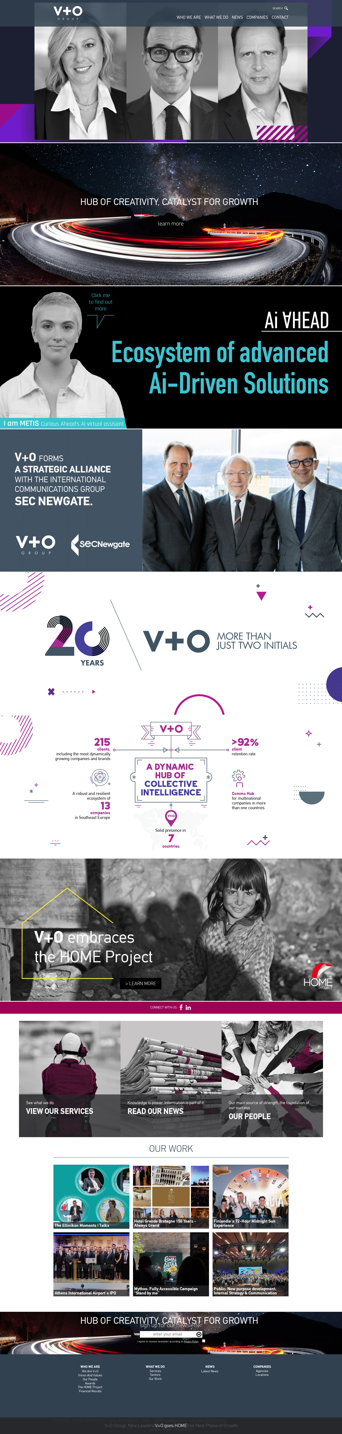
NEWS (237, 17)
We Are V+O (90, 1371)
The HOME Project (90, 1387)
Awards (90, 1383)
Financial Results (90, 1391)
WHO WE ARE (189, 17)
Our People (90, 1379)
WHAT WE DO (216, 17)
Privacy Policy (191, 1341)
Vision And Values (90, 1375)
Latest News (209, 1371)
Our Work (155, 1379)
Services (155, 1371)
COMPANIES (257, 17)
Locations (262, 1375)
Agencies (262, 1371)
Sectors (155, 1375)
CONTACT (280, 17)
